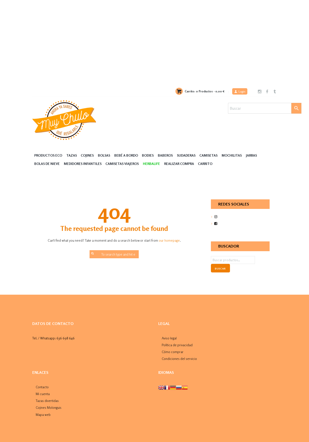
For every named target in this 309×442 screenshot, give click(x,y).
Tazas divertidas (47, 399)
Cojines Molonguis (48, 406)
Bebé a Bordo (128, 155)
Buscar (220, 268)
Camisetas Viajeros (124, 163)
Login (241, 92)
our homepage (169, 240)
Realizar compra (181, 163)
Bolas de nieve (47, 163)
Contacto (42, 386)
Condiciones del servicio (179, 358)
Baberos (167, 155)
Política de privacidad (177, 344)
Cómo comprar (172, 351)
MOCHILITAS (236, 155)
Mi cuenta (43, 392)
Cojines (88, 155)
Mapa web (43, 412)
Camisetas (212, 155)
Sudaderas (189, 155)
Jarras (256, 155)
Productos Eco (48, 155)
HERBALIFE (153, 163)
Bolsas (105, 155)
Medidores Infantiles (83, 163)
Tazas (72, 155)
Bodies (150, 155)
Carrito (207, 163)
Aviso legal (169, 337)
